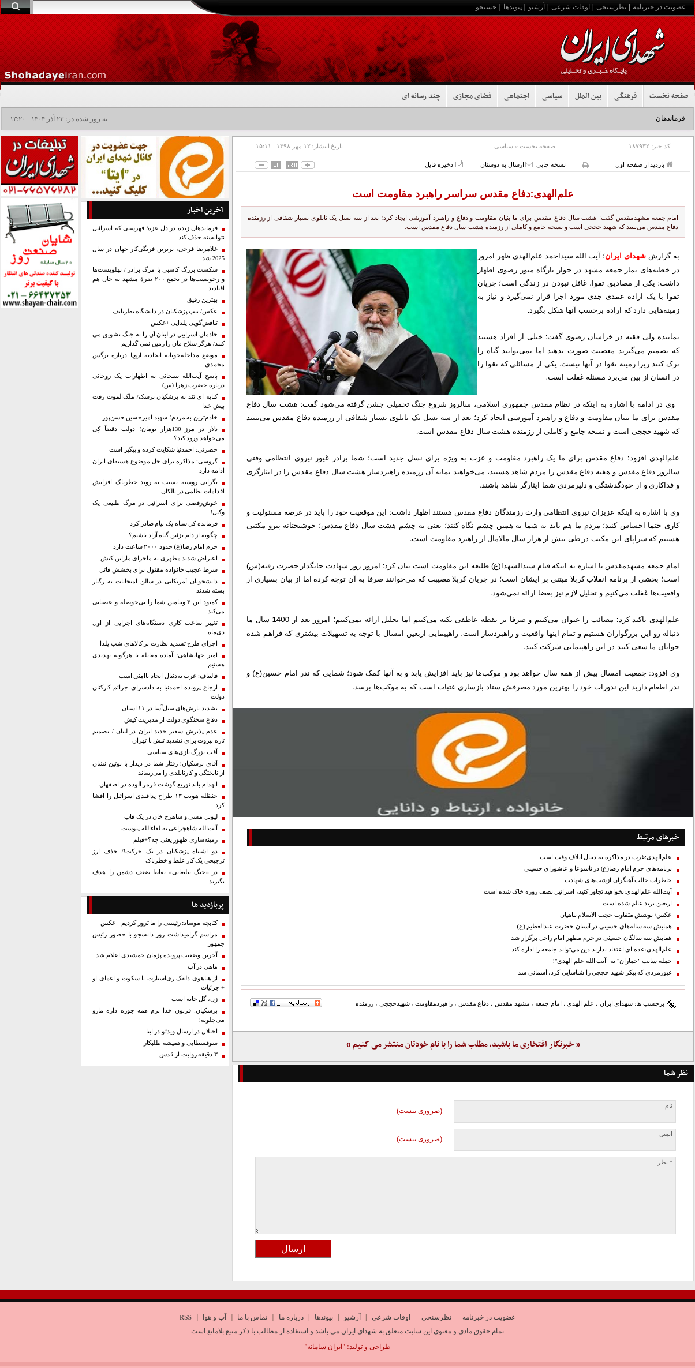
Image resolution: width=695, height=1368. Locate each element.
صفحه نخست (668, 96)
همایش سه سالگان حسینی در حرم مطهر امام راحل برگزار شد (591, 938)
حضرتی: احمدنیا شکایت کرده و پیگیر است (163, 450)
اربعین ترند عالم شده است (637, 903)
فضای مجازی (472, 96)
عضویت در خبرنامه (659, 7)
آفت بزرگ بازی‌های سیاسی (182, 752)
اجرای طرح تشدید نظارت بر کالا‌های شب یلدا (159, 643)
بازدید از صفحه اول (644, 164)
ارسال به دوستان (506, 164)
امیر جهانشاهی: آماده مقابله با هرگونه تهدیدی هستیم (158, 660)
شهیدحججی (394, 1003)
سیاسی (552, 96)
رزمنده (364, 1003)
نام (668, 1106)
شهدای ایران (616, 1003)
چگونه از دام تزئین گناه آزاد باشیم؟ (173, 535)
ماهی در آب (203, 967)
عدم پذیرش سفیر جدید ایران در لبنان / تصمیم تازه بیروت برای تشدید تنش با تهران (158, 736)
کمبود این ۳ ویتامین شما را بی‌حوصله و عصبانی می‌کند (158, 606)
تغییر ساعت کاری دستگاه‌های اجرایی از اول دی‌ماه (158, 627)
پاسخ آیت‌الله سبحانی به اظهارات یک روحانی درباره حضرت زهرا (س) (158, 380)
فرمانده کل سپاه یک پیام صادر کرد (174, 523)
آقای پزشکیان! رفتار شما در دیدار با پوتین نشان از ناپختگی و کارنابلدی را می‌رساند (158, 768)
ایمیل (665, 1134)
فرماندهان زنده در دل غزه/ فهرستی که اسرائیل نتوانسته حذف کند (158, 233)
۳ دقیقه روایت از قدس (188, 1054)
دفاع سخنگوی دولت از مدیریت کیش (171, 720)
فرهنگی (625, 96)
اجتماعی (516, 96)
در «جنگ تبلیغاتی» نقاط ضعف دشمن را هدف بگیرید (158, 876)
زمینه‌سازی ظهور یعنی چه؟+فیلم (175, 840)
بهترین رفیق (202, 300)
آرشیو (536, 7)
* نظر (664, 1162)
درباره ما (291, 1317)
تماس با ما (252, 1317)
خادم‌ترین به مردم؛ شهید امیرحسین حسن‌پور (160, 417)
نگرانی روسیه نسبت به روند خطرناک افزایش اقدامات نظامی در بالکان (158, 486)
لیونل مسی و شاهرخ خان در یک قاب (171, 817)
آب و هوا (214, 1317)
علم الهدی (580, 1003)
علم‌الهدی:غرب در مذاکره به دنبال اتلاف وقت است (606, 857)
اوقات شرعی (570, 7)
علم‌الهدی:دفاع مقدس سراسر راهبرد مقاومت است (463, 194)
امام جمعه (548, 1003)
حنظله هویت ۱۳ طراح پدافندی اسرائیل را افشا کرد (158, 800)
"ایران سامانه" (324, 1347)
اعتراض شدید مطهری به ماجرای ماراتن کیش (159, 558)
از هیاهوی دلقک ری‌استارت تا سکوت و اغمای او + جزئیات (158, 983)
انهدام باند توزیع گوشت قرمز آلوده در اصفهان (158, 784)
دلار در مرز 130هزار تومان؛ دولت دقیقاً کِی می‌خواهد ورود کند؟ (158, 433)
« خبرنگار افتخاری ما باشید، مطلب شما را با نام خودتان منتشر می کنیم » (463, 1044)
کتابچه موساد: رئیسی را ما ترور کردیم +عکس (159, 923)
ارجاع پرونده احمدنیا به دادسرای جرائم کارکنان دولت (158, 692)
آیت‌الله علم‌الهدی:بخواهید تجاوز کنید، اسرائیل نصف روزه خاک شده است (578, 892)
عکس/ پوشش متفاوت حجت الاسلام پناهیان (616, 915)
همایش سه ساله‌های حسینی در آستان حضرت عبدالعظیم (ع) (594, 926)
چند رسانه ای (421, 96)
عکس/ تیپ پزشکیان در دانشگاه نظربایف (165, 311)
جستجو (486, 7)
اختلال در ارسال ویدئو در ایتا (182, 1031)
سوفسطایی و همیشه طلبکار (181, 1043)
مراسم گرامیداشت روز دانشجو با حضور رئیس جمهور (158, 939)
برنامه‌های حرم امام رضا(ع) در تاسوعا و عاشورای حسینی (598, 868)
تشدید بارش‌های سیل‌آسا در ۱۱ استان (170, 708)
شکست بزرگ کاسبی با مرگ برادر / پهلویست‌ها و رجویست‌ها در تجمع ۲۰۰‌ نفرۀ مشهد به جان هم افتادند (158, 279)
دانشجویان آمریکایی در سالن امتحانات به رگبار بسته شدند (158, 586)
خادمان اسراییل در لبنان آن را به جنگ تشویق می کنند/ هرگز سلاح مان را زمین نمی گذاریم (158, 339)
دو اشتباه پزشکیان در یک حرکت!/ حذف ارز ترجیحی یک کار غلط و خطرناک (158, 856)
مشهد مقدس (512, 1003)
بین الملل (588, 96)
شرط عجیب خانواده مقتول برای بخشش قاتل (158, 570)
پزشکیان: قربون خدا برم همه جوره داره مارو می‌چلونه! (158, 1015)
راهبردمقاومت (434, 1003)
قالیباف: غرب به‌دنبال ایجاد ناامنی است (168, 676)
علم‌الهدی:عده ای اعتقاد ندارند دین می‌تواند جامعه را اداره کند (591, 949)
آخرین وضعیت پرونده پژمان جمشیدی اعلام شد (157, 955)
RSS (186, 1317)
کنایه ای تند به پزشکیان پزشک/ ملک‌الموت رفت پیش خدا (158, 401)
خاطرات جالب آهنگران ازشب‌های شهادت (618, 880)
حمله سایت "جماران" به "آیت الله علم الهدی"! (612, 961)
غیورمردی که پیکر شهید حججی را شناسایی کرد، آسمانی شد (595, 972)
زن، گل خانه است (194, 999)
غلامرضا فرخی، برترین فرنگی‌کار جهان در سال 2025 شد (158, 253)
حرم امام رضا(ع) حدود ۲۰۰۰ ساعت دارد (165, 547)
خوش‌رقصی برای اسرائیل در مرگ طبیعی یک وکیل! (158, 507)
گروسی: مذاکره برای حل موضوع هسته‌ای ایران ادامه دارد (158, 466)
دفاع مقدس (474, 1003)
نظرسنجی (611, 7)
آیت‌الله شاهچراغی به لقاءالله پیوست (169, 828)
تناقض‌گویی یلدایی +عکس (184, 323)
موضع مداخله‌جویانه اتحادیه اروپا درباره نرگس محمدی (158, 360)
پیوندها (512, 7)
